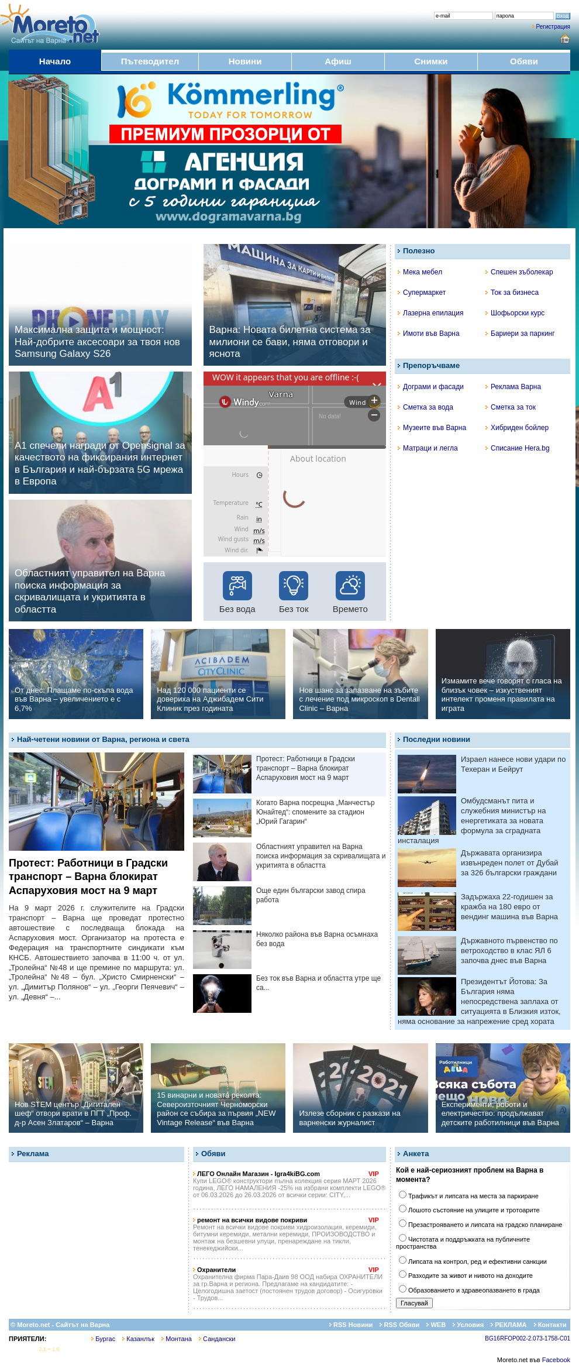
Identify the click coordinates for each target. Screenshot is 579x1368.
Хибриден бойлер (517, 428)
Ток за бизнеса (512, 292)
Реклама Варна (513, 387)
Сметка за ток (510, 407)
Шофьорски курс (514, 313)
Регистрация (553, 26)
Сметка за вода (425, 407)
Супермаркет (422, 292)
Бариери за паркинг (520, 333)
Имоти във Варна (429, 333)
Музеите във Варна (432, 428)
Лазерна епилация (430, 313)
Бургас (103, 1338)
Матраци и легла (428, 448)
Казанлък (138, 1338)
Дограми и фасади (431, 387)
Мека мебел (420, 272)
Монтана (176, 1338)
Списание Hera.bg (517, 448)
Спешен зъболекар (519, 272)
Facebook (556, 1359)
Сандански (217, 1338)
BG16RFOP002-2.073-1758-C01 (527, 1338)
